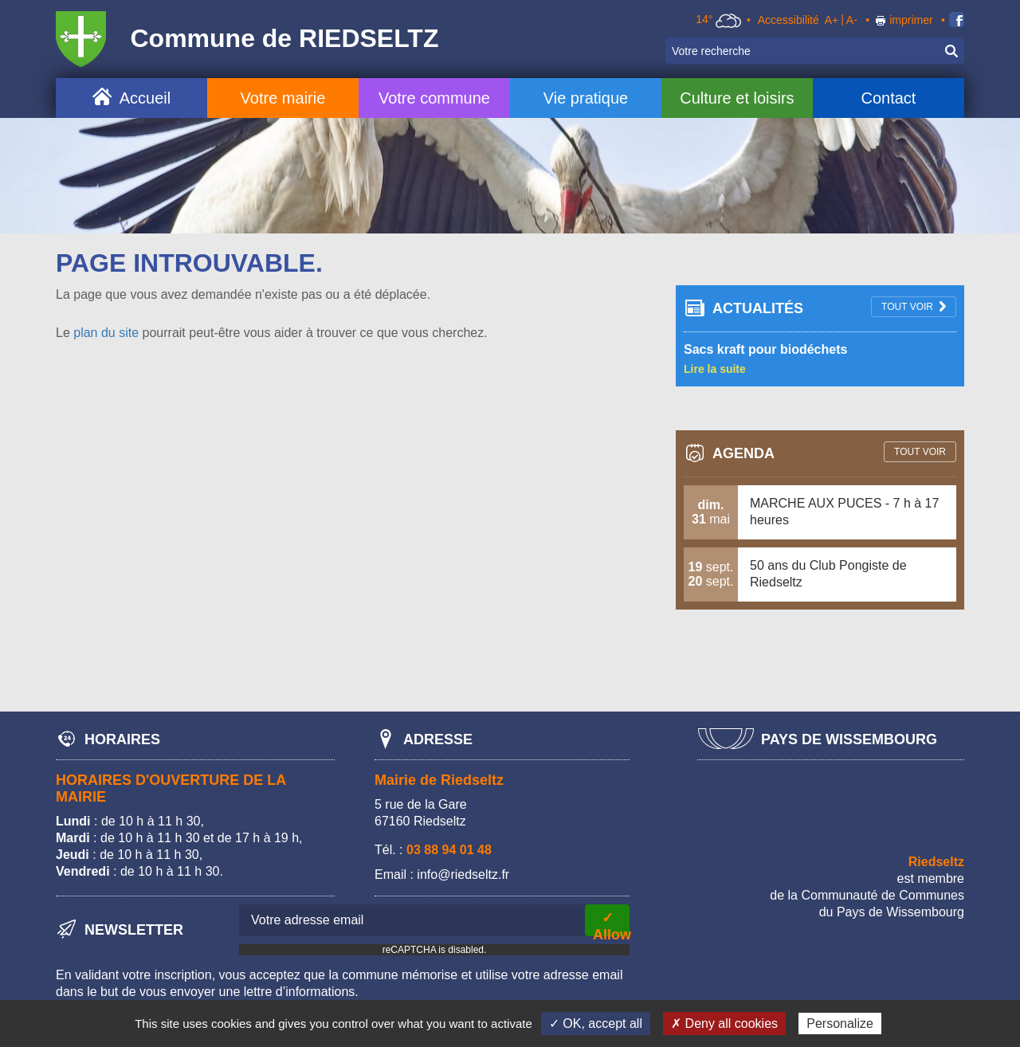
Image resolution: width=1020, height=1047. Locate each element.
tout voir (907, 306)
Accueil (145, 98)
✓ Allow (611, 923)
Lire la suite (715, 369)
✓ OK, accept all (595, 1023)
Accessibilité (788, 20)
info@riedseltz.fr (463, 874)
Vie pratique (585, 98)
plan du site (106, 332)
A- (851, 20)
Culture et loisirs (737, 98)
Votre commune (434, 98)
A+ (832, 20)
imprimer (910, 20)
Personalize (839, 1023)
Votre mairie (283, 98)
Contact (888, 98)
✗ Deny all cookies (724, 1023)
